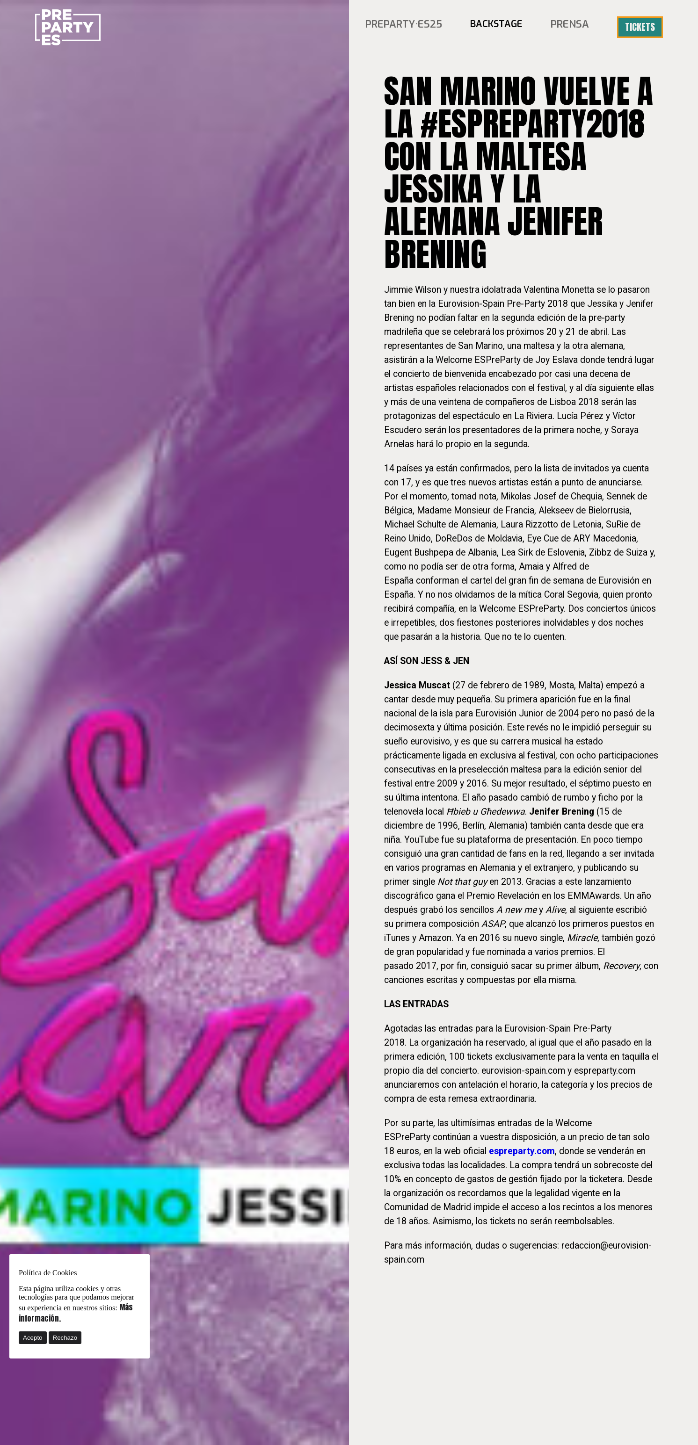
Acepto (33, 1337)
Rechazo (65, 1337)
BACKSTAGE (499, 27)
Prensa (571, 27)
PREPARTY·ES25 (409, 27)
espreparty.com (522, 1151)
